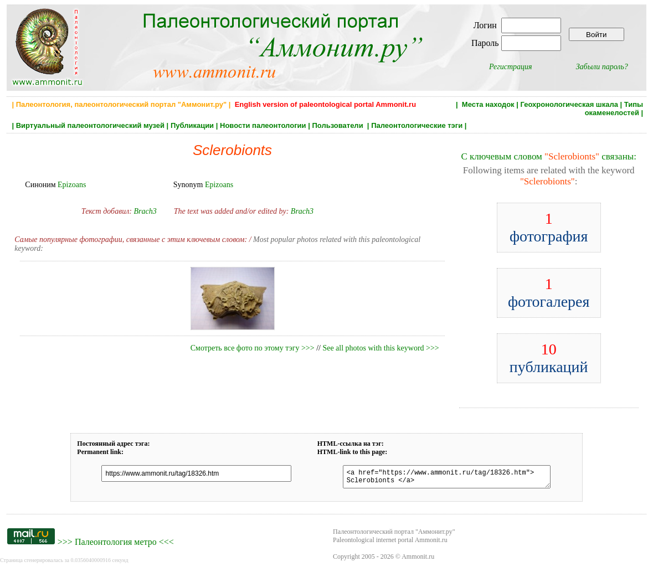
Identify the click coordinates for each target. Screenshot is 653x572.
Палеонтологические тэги (416, 125)
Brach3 (144, 211)
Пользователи (338, 125)
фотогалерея (549, 292)
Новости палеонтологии (263, 125)
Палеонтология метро (116, 545)
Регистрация (510, 67)
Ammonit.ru (418, 560)
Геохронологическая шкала (569, 104)
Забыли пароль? (602, 67)
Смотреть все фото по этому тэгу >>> (253, 348)
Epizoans (72, 185)
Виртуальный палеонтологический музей (90, 125)
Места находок (488, 104)
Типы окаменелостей (614, 108)
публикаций (549, 358)
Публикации (192, 125)
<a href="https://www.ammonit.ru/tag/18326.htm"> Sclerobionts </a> (441, 478)
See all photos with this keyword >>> (380, 348)
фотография (549, 227)
